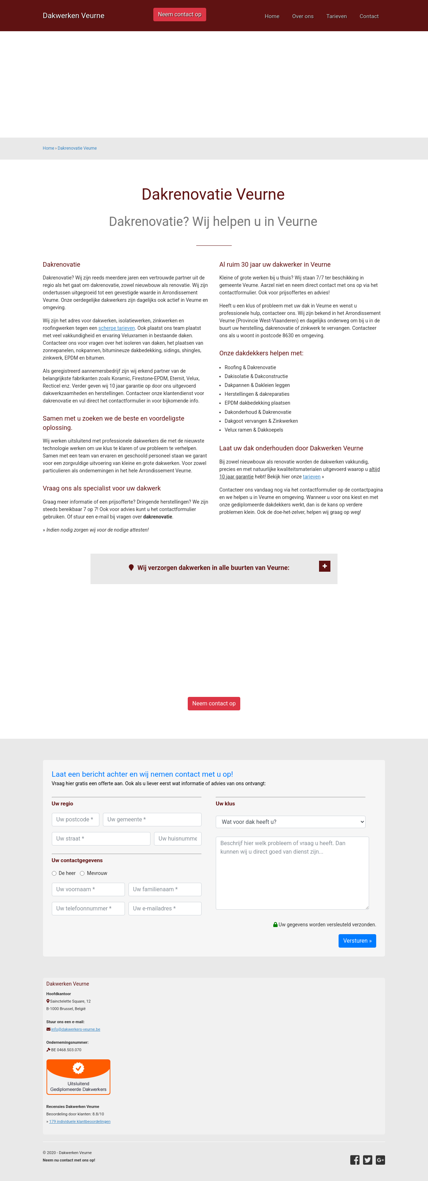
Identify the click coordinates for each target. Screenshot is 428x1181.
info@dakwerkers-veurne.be (75, 1029)
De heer (64, 873)
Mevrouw (93, 873)
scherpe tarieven (116, 328)
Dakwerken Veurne (74, 15)
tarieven (312, 476)
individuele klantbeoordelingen (80, 1121)
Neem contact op (179, 14)
